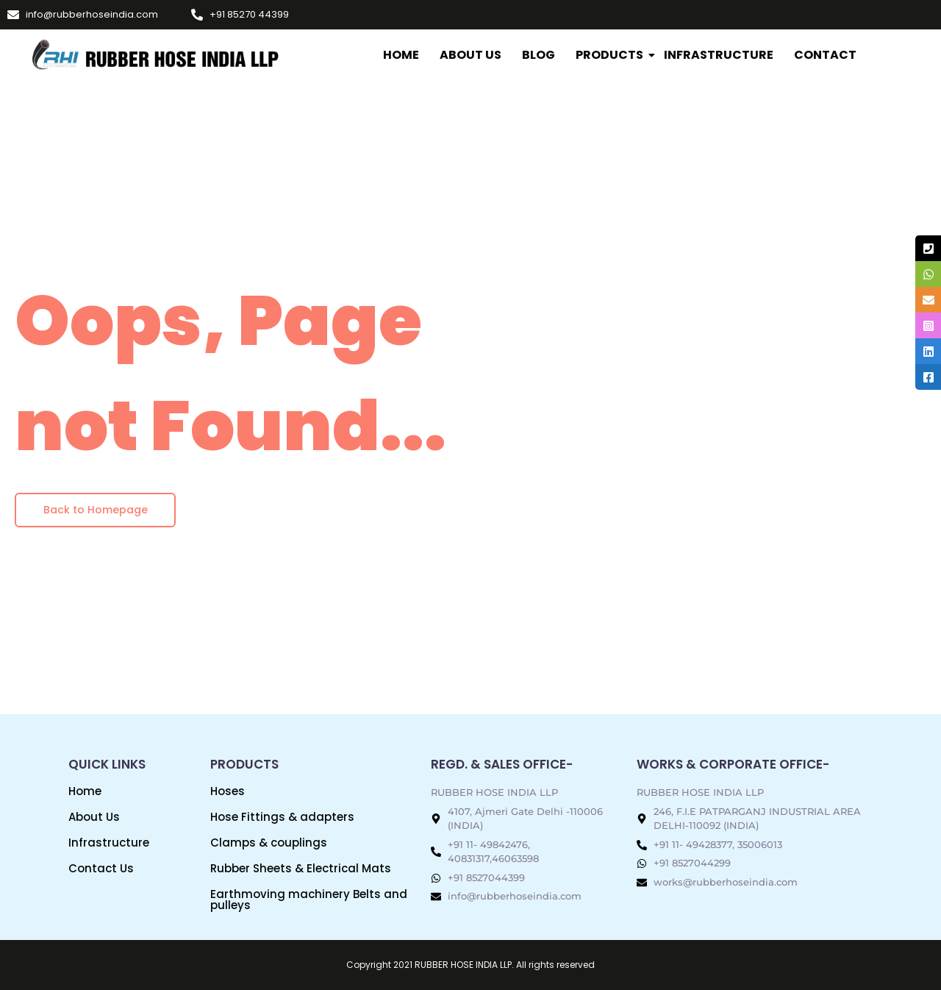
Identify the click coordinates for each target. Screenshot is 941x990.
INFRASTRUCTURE (718, 54)
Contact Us (101, 868)
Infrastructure (108, 842)
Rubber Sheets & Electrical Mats (300, 868)
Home (401, 54)
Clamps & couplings (268, 842)
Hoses (227, 791)
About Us (470, 54)
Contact (825, 54)
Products (610, 54)
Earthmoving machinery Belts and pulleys (308, 899)
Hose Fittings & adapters (282, 817)
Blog (538, 54)
